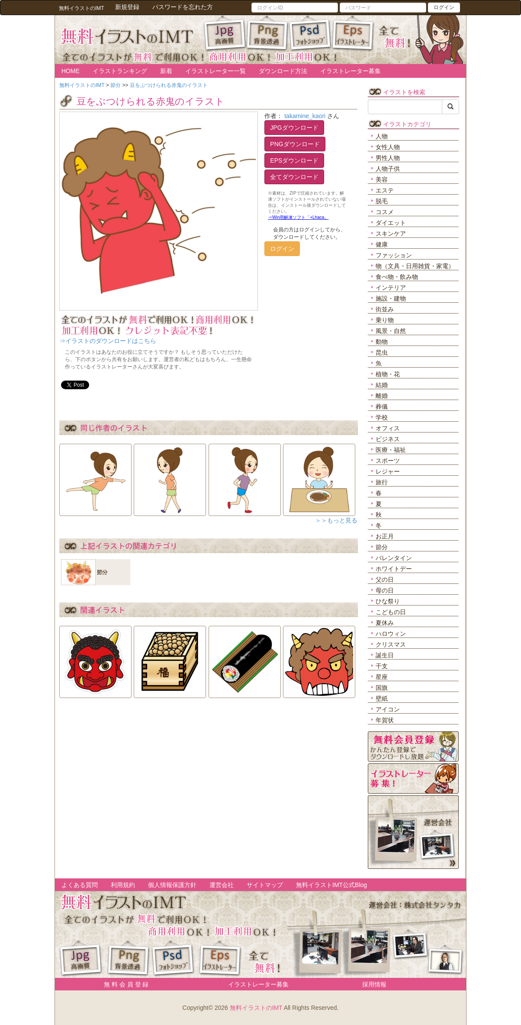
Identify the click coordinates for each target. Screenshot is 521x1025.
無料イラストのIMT (256, 1007)
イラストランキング (120, 70)
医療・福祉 (391, 449)
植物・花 (388, 374)
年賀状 (385, 720)
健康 (382, 244)
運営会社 (221, 884)
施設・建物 (391, 298)
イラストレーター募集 (350, 70)
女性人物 (388, 147)
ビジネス (388, 439)
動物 (382, 341)
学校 (382, 417)
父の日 (385, 579)
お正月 (385, 536)
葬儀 (382, 406)
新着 (166, 70)
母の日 (385, 590)
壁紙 (382, 698)
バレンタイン (394, 557)
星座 (382, 676)
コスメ (385, 211)
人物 (382, 136)
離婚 (382, 395)
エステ (385, 190)
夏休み (385, 622)
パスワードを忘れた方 (182, 6)
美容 (382, 179)
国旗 (382, 687)
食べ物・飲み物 (397, 276)
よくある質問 (79, 884)
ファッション (394, 255)
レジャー (388, 471)
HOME (70, 70)
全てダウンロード (294, 176)
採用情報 (374, 984)
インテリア (391, 287)
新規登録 (127, 6)
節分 (382, 547)
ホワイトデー (394, 568)
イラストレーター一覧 (215, 70)
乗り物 (385, 320)
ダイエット (391, 222)
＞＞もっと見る (336, 520)
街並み (385, 309)
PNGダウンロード (294, 144)
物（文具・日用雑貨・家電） (415, 266)
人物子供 (388, 168)
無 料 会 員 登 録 (123, 984)
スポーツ (388, 460)
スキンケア (391, 233)
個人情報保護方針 (172, 884)
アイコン (388, 709)
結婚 (382, 384)
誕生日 (385, 655)
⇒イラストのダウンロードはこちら (107, 340)
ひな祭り (388, 601)
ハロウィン (391, 633)
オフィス (388, 428)
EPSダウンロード (294, 160)
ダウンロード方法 (283, 70)
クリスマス (391, 644)
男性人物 (388, 157)
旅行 (382, 482)
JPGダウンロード (294, 127)
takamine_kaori (304, 115)
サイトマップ (265, 884)
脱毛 (382, 201)
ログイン (444, 7)
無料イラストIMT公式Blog (331, 884)
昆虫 (382, 352)
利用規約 (123, 884)
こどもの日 (391, 612)
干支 (382, 666)
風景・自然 (391, 330)
